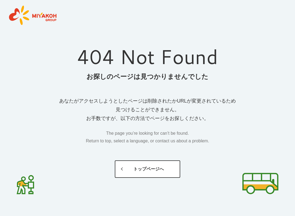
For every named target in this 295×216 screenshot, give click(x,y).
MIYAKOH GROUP (33, 15)
